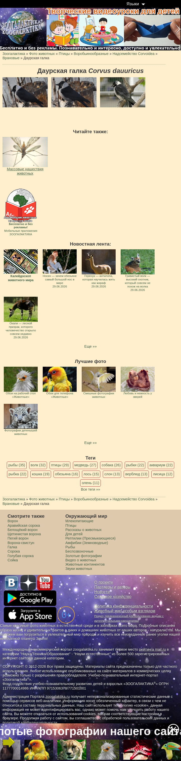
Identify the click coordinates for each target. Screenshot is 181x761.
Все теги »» (90, 489)
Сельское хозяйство (112, 596)
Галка (12, 547)
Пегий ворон (18, 538)
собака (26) (111, 465)
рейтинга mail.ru (152, 649)
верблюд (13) (136, 474)
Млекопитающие (79, 521)
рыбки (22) (135, 465)
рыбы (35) (16, 465)
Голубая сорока (21, 556)
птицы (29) (60, 465)
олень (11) (90, 483)
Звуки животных (78, 569)
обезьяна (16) (66, 474)
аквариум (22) (160, 465)
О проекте (103, 582)
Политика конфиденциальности (123, 606)
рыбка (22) (17, 474)
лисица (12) (162, 474)
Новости (102, 592)
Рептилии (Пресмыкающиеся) (90, 538)
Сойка (13, 560)
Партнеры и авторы (112, 587)
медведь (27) (85, 465)
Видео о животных (80, 560)
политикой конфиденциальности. (30, 723)
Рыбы (70, 547)
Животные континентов (85, 564)
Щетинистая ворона (24, 534)
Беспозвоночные (79, 551)
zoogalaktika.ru (58, 697)
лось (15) (91, 474)
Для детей (73, 534)
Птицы (70, 525)
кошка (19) (41, 474)
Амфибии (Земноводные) (86, 543)
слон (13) (112, 474)
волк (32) (38, 465)
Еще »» (90, 346)
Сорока (14, 551)
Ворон (13, 521)
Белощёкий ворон (22, 530)
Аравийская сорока (24, 525)
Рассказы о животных (83, 530)
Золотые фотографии (83, 556)
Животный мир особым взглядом (124, 611)
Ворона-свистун (21, 543)
